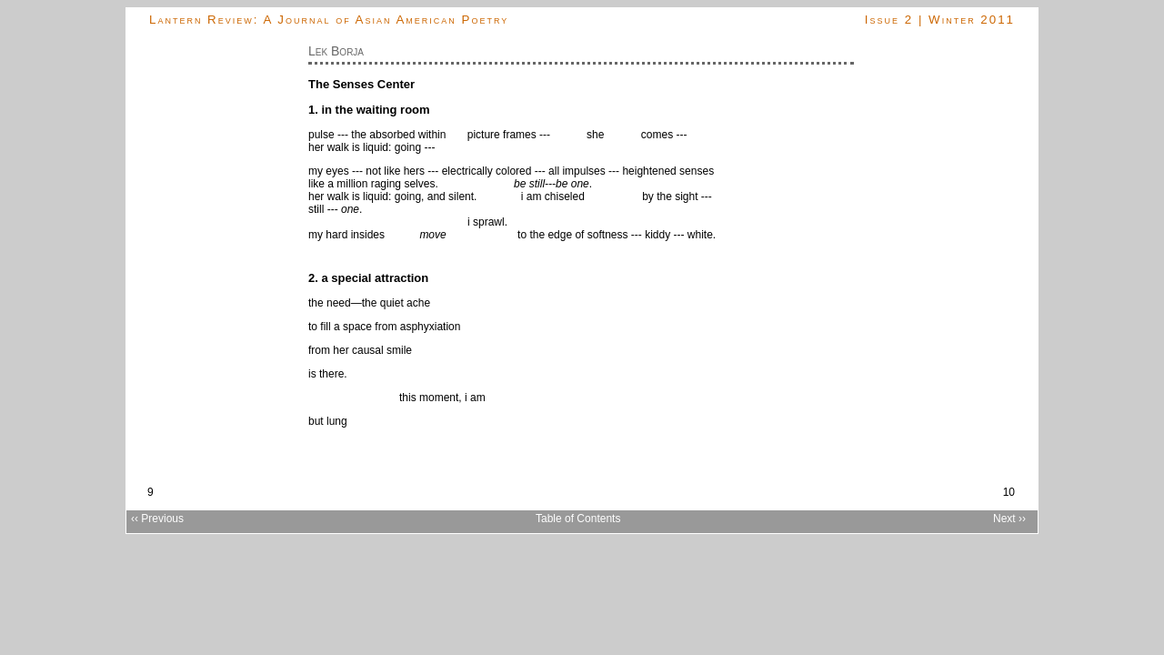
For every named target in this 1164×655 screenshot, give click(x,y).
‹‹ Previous (157, 518)
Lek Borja (336, 51)
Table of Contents (578, 518)
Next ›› (1009, 518)
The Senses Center (361, 84)
